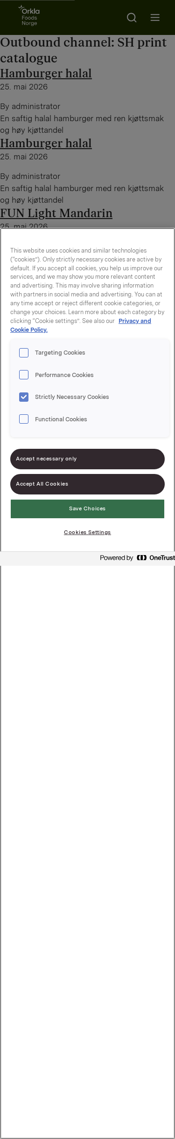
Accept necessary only (46, 458)
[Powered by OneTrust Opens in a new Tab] (134, 560)
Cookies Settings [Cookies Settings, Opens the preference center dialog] (87, 532)
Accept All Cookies (42, 483)
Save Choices (87, 508)
